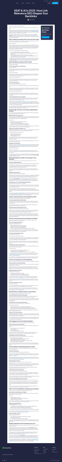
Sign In (49, 3)
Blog (44, 453)
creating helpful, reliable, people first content (23, 101)
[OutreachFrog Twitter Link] (4, 460)
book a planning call (33, 439)
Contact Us (36, 452)
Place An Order (36, 449)
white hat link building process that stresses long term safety (22, 358)
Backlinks (44, 450)
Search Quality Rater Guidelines (17, 193)
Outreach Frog (45, 449)
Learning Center (54, 452)
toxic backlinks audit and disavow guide (15, 254)
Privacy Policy (57, 460)
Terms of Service (54, 460)
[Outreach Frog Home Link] (8, 3)
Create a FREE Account (37, 453)
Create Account (45, 37)
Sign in (53, 450)
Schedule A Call (36, 450)
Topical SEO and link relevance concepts (21, 411)
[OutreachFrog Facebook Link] (6, 460)
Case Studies (54, 449)
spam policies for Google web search (26, 145)
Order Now (55, 3)
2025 (50, 460)
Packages (44, 452)
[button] (17, 3)
